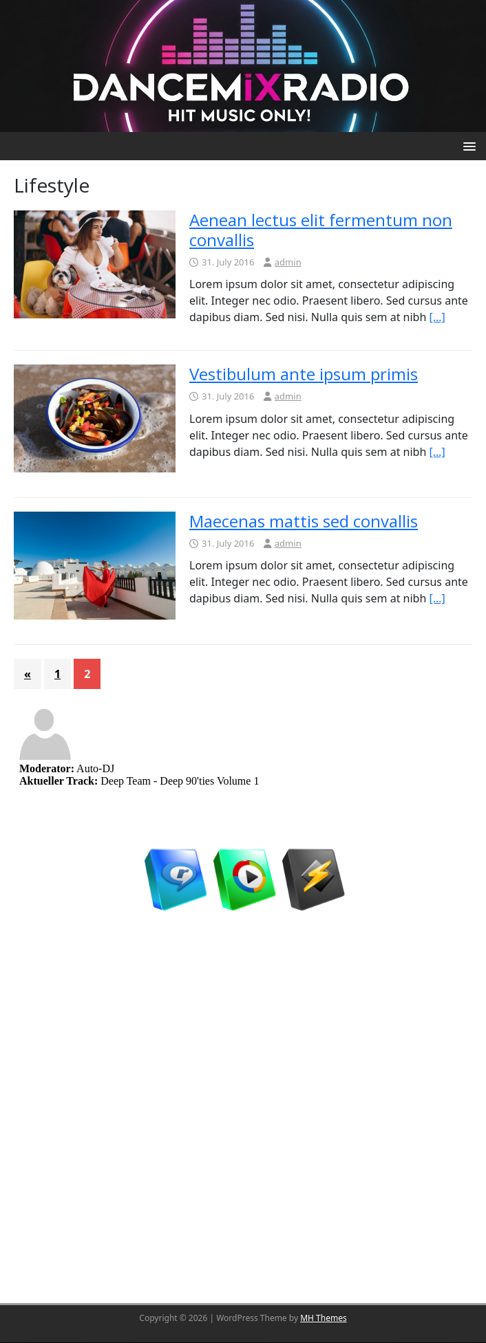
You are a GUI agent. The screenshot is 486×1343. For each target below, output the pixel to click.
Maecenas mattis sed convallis (303, 521)
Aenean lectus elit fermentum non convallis (320, 229)
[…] (437, 317)
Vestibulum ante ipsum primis (303, 373)
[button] (467, 145)
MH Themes (323, 1318)
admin (288, 262)
